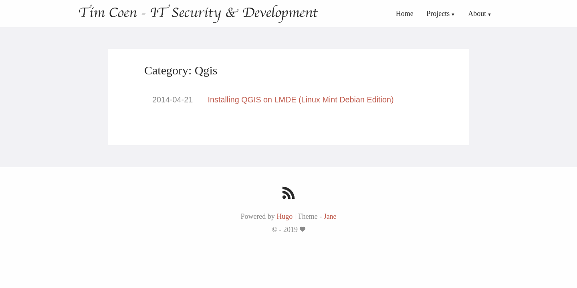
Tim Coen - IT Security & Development (198, 13)
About (477, 14)
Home (405, 14)
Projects (438, 14)
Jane (330, 216)
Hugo (284, 216)
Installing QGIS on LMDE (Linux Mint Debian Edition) (301, 99)
